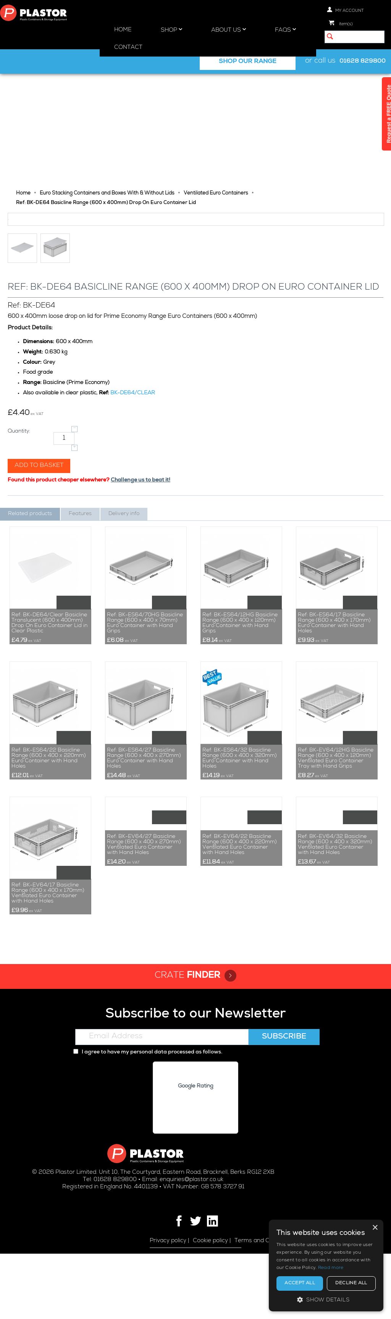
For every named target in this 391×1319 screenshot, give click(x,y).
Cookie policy (210, 1306)
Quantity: (19, 496)
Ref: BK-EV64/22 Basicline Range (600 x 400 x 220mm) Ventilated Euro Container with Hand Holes (239, 958)
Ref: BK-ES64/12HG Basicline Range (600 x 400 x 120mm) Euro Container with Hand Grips (240, 688)
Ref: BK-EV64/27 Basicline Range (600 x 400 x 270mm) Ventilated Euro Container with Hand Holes (144, 958)
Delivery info (123, 579)
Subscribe (284, 1102)
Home (123, 30)
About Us (228, 29)
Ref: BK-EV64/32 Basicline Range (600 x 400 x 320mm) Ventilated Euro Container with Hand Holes (335, 958)
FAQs (285, 29)
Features (80, 579)
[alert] (326, 1265)
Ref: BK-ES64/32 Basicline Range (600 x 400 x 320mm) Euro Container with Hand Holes (239, 824)
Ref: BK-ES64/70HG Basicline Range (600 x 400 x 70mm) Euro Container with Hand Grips (145, 688)
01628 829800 (362, 61)
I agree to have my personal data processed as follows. (147, 1117)
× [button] (375, 1228)
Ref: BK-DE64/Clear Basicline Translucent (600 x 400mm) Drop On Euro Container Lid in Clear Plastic (49, 688)
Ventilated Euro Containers (216, 83)
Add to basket (39, 531)
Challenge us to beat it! (140, 545)
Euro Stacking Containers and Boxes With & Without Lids (107, 83)
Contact (128, 47)
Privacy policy (168, 1306)
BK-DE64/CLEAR (132, 458)
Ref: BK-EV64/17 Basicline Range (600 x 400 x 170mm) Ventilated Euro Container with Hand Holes (47, 958)
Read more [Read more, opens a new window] (331, 1268)
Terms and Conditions (264, 1306)
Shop (171, 29)
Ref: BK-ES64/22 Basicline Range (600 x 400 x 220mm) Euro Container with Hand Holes (48, 824)
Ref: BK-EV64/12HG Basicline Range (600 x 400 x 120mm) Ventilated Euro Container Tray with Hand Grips (335, 824)
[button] (326, 1300)
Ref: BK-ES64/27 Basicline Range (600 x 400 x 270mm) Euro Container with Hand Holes (144, 824)
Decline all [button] (351, 1283)
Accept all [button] (299, 1283)
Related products (30, 579)
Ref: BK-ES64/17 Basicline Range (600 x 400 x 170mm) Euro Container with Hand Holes (334, 688)
